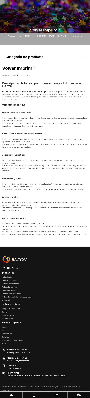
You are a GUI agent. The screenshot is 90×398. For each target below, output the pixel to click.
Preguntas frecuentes (11, 308)
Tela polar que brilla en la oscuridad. (17, 297)
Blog (4, 343)
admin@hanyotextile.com (18, 352)
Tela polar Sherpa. (9, 290)
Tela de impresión (9, 280)
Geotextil (6, 300)
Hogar (4, 327)
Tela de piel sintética (10, 284)
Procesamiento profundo (12, 340)
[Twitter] (12, 268)
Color (4, 330)
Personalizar (7, 333)
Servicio (5, 312)
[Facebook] (4, 268)
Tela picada (7, 277)
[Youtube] (17, 268)
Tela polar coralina (9, 287)
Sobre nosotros (8, 315)
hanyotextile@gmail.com (18, 360)
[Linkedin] (8, 268)
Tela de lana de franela (11, 293)
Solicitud (5, 337)
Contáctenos (7, 318)
